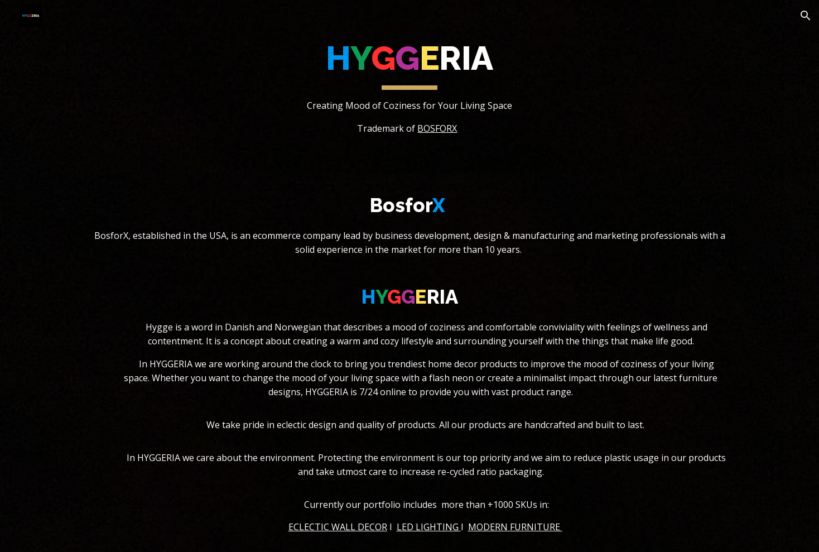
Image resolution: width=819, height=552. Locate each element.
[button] (805, 15)
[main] (409, 86)
